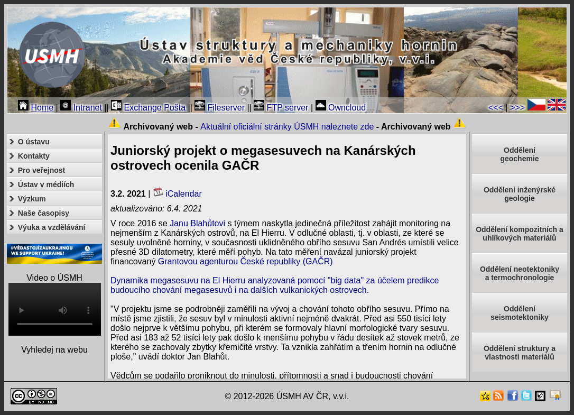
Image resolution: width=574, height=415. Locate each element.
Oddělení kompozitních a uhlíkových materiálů (519, 233)
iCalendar (177, 193)
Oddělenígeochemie (519, 154)
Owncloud (341, 107)
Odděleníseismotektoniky (519, 313)
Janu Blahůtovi (197, 223)
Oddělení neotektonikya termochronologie (519, 273)
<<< (495, 107)
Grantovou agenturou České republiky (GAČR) (245, 261)
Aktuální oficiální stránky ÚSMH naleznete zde (287, 126)
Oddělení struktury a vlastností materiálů (520, 352)
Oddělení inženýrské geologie (520, 194)
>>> (517, 107)
